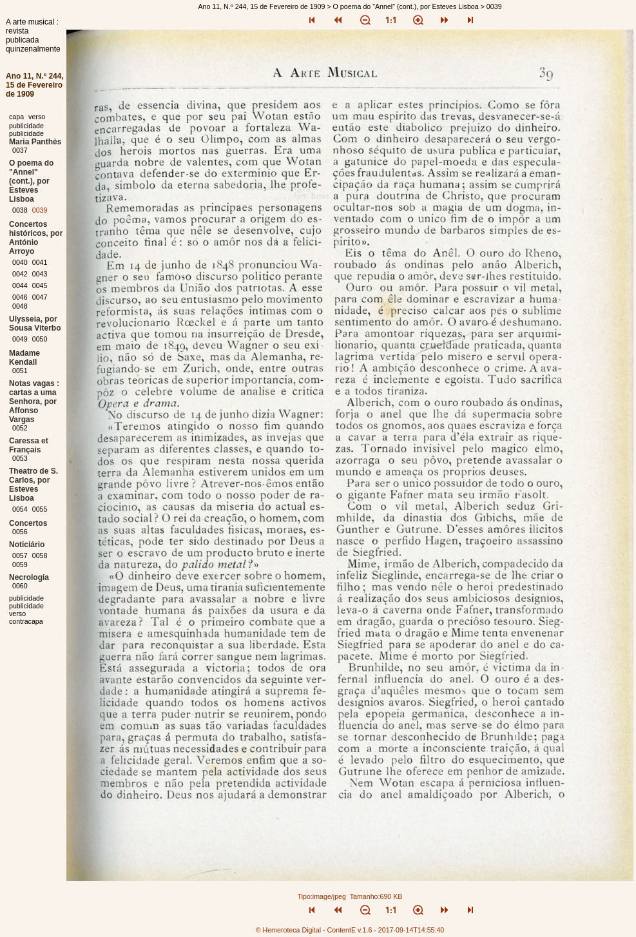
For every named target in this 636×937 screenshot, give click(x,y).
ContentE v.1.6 (349, 930)
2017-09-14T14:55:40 (411, 930)
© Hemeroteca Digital (288, 930)
